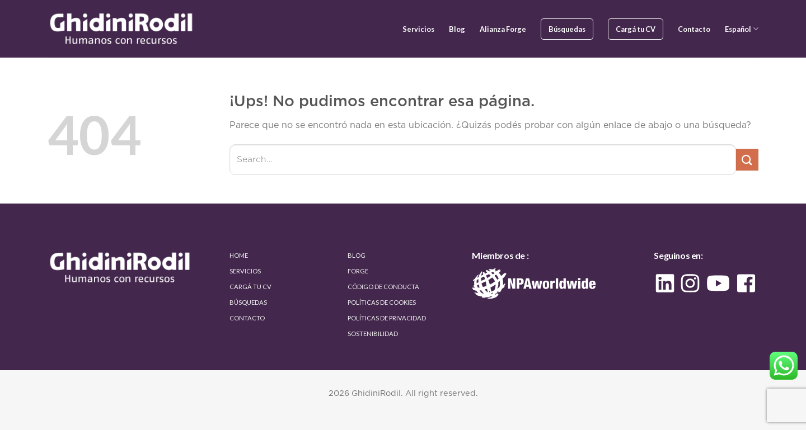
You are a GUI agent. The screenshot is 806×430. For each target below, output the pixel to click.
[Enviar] (747, 160)
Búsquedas (567, 29)
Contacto (694, 29)
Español (741, 28)
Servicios (418, 29)
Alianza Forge (503, 29)
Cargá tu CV (635, 29)
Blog (457, 29)
